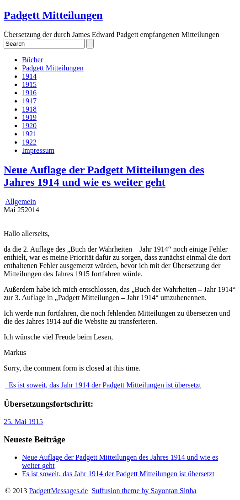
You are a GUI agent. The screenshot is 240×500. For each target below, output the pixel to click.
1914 (29, 76)
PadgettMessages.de (58, 491)
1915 (29, 84)
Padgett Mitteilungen (53, 15)
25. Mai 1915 (23, 421)
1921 (29, 134)
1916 (29, 93)
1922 (29, 142)
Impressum (38, 150)
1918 (29, 109)
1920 (29, 125)
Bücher (32, 60)
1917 (29, 101)
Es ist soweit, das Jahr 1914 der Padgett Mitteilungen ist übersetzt (103, 385)
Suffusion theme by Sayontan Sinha (143, 491)
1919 (29, 117)
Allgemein (20, 201)
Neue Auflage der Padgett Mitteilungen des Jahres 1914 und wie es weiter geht (104, 176)
